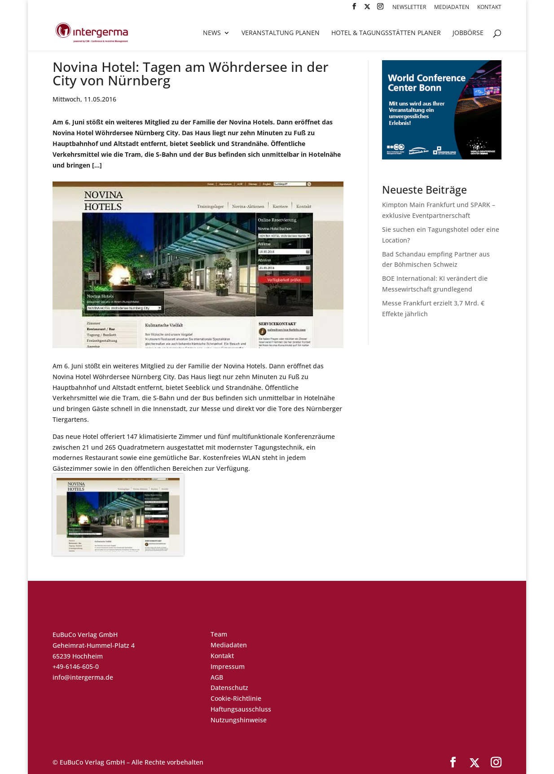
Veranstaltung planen (281, 33)
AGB (217, 677)
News (212, 33)
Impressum (228, 666)
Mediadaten (451, 7)
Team (219, 634)
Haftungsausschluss (241, 709)
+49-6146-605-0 (76, 666)
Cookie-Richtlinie (236, 698)
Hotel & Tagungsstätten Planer (386, 33)
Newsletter (409, 7)
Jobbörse (468, 33)
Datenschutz (229, 687)
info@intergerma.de (83, 677)
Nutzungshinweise (239, 720)
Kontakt (489, 7)
